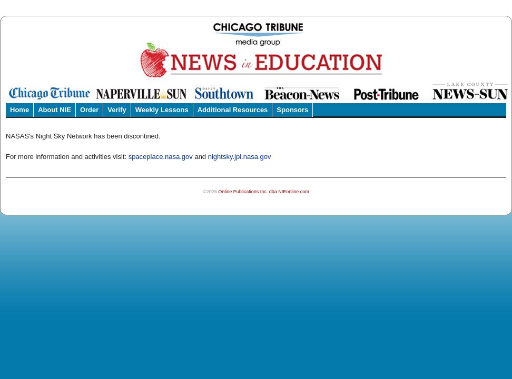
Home (19, 110)
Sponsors (292, 110)
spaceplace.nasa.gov (161, 157)
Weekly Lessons (162, 110)
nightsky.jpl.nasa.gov (239, 157)
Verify (116, 110)
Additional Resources (233, 110)
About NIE (54, 110)
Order (89, 110)
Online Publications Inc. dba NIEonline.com (263, 191)
